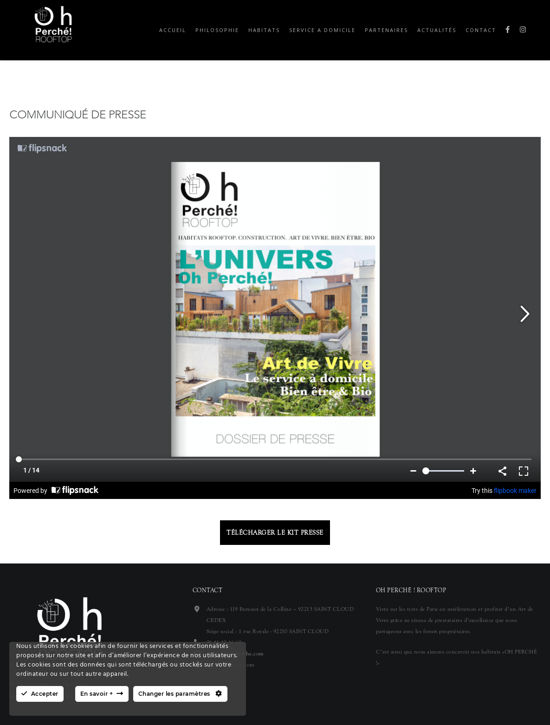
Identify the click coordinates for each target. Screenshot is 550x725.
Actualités (436, 29)
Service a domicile (322, 29)
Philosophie (217, 29)
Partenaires (386, 29)
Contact (481, 29)
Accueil (172, 29)
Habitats (264, 29)
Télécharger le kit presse (275, 532)
